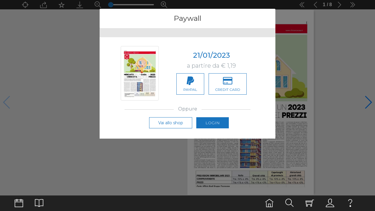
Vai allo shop (170, 122)
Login (212, 122)
